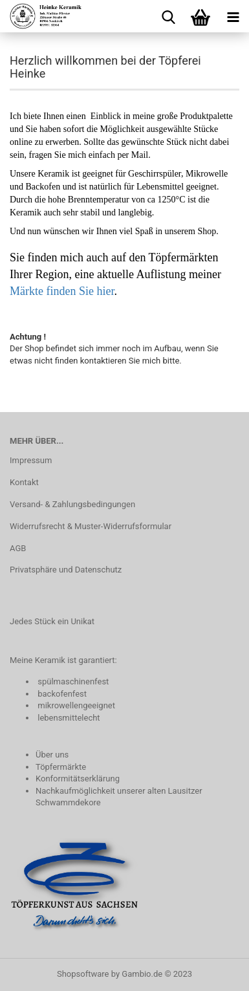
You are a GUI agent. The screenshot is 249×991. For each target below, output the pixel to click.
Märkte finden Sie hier (62, 291)
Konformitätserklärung (78, 778)
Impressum (31, 460)
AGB (18, 548)
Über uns (52, 754)
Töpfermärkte (61, 767)
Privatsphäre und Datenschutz (66, 569)
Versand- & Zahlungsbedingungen (72, 504)
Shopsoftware (83, 974)
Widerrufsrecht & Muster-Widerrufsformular (90, 526)
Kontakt (24, 482)
